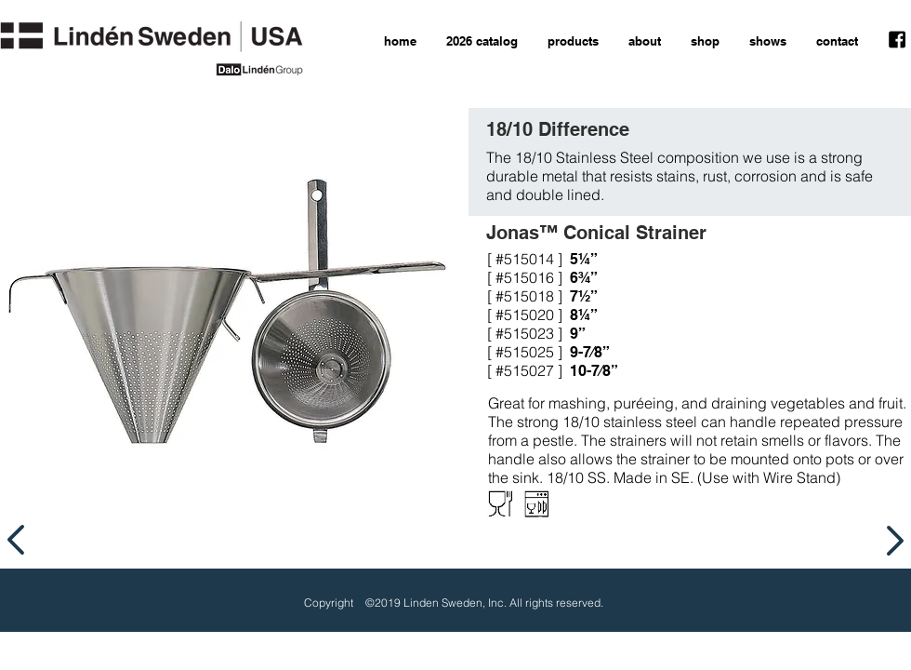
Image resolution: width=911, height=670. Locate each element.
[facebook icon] (897, 40)
